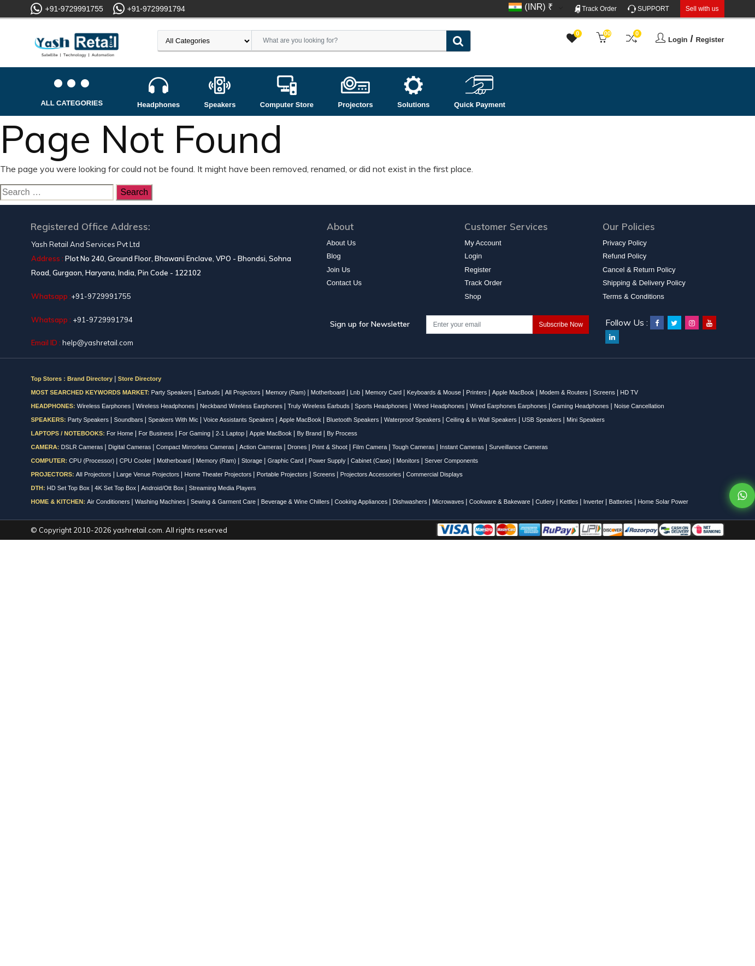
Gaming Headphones (581, 406)
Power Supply (328, 460)
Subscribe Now (561, 324)
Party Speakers (172, 392)
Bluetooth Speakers (353, 419)
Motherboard (328, 392)
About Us (341, 243)
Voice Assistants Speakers (239, 419)
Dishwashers (411, 501)
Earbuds (209, 392)
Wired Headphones (439, 406)
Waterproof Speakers (413, 419)
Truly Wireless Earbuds (319, 406)
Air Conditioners (109, 501)
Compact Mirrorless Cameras (196, 447)
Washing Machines (161, 501)
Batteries (621, 501)
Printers (477, 392)
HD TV (629, 392)
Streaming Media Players (222, 488)
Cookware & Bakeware (500, 501)
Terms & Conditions (633, 296)
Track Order (596, 9)
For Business (156, 433)
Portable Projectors (283, 474)
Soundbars (129, 419)
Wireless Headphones (166, 406)
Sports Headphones (382, 406)
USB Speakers (542, 419)
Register (709, 40)
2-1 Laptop (231, 433)
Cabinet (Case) (372, 460)
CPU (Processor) (92, 460)
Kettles (570, 501)
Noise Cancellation (639, 406)
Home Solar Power (663, 501)
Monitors (409, 460)
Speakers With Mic (174, 419)
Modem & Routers (564, 392)
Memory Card (384, 392)
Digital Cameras (130, 447)
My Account (482, 243)
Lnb (356, 392)
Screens (604, 392)
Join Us (338, 270)
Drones (298, 447)
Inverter (594, 501)
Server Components (451, 460)
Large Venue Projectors (148, 474)
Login (677, 40)
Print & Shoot (330, 447)
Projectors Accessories (371, 474)
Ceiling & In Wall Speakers (482, 419)
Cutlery (545, 501)
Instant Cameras (463, 447)
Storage (252, 460)
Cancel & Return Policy (639, 270)
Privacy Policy (625, 243)
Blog (334, 256)
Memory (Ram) (286, 392)
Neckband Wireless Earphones (242, 406)
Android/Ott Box (163, 488)
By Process (342, 433)
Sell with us (702, 9)
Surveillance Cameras (518, 447)
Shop (472, 296)
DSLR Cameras (82, 447)
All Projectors (243, 392)
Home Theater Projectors (219, 474)
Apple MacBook (514, 392)
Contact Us (344, 283)
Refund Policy (624, 256)
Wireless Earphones (105, 406)
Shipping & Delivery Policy (644, 283)
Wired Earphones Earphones (509, 406)
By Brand (310, 433)
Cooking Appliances (362, 501)
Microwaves (448, 501)
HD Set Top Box (69, 488)
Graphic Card (286, 460)
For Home (121, 433)
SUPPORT (648, 9)
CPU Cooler (137, 460)
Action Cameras (261, 447)
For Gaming (195, 433)
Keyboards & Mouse (435, 392)
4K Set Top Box (116, 488)
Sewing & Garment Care (224, 501)
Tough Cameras (414, 447)
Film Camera (370, 447)
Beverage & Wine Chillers (296, 501)
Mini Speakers (586, 419)
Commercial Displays (434, 474)
